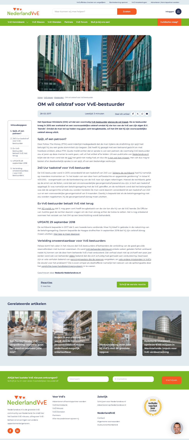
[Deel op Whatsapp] (142, 114)
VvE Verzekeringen (139, 2)
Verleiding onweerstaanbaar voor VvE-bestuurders (20, 172)
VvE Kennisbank (18, 22)
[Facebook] (10, 430)
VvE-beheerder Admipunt (99, 249)
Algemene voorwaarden (108, 421)
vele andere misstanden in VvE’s (135, 259)
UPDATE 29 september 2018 (20, 162)
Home (40, 97)
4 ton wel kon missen (118, 157)
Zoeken (127, 11)
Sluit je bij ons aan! (100, 22)
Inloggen (173, 12)
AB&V (72, 256)
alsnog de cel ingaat (118, 122)
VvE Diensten (54, 22)
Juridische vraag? (169, 22)
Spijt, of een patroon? (18, 132)
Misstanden (59, 97)
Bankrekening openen (118, 2)
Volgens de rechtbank (123, 173)
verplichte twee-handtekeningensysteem (62, 266)
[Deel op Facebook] (133, 114)
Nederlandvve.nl (140, 154)
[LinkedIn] (17, 430)
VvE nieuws (48, 97)
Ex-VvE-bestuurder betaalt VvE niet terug (20, 152)
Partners (68, 22)
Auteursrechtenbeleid (107, 425)
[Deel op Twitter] (138, 114)
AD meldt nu (48, 208)
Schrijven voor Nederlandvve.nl (111, 401)
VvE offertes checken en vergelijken (91, 2)
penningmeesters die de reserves (87, 259)
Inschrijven (171, 380)
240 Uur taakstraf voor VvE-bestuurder (21, 140)
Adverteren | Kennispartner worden (165, 2)
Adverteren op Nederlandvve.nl (111, 405)
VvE (70, 157)
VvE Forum (82, 22)
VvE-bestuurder (99, 122)
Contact (101, 418)
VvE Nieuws (38, 22)
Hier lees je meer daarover (67, 234)
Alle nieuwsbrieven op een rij (65, 418)
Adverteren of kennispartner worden (69, 401)
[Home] (23, 11)
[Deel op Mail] (147, 114)
